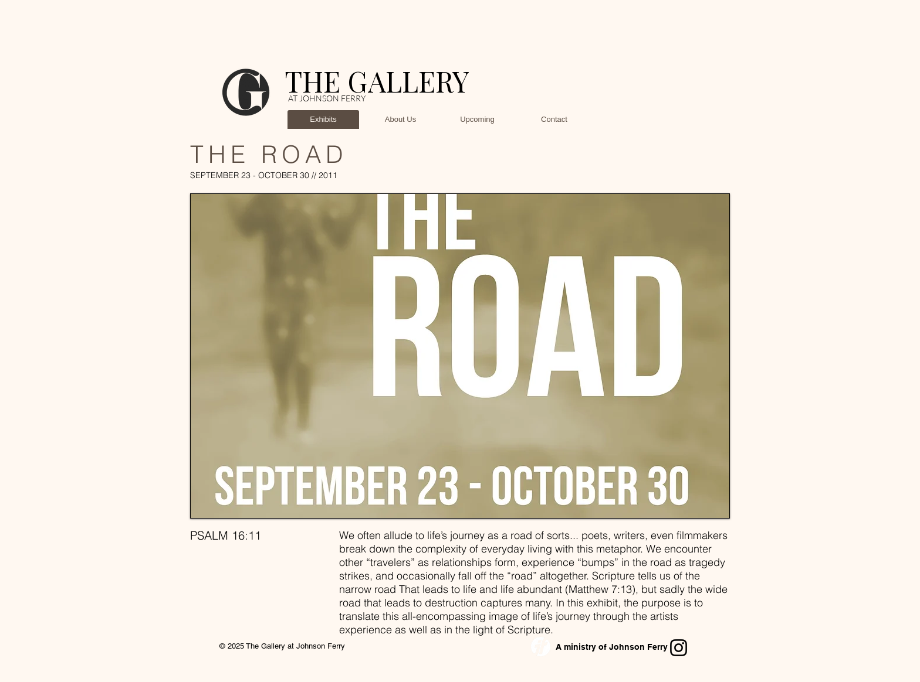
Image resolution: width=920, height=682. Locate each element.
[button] (460, 356)
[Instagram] (678, 647)
